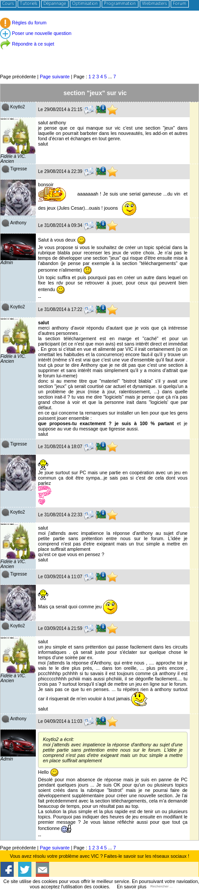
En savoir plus (131, 886)
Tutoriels (28, 3)
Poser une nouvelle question (35, 33)
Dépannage (54, 3)
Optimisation (85, 3)
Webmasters (154, 3)
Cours (8, 3)
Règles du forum (23, 22)
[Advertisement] (99, 53)
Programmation (120, 3)
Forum (179, 3)
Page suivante (55, 76)
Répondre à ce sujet (27, 43)
